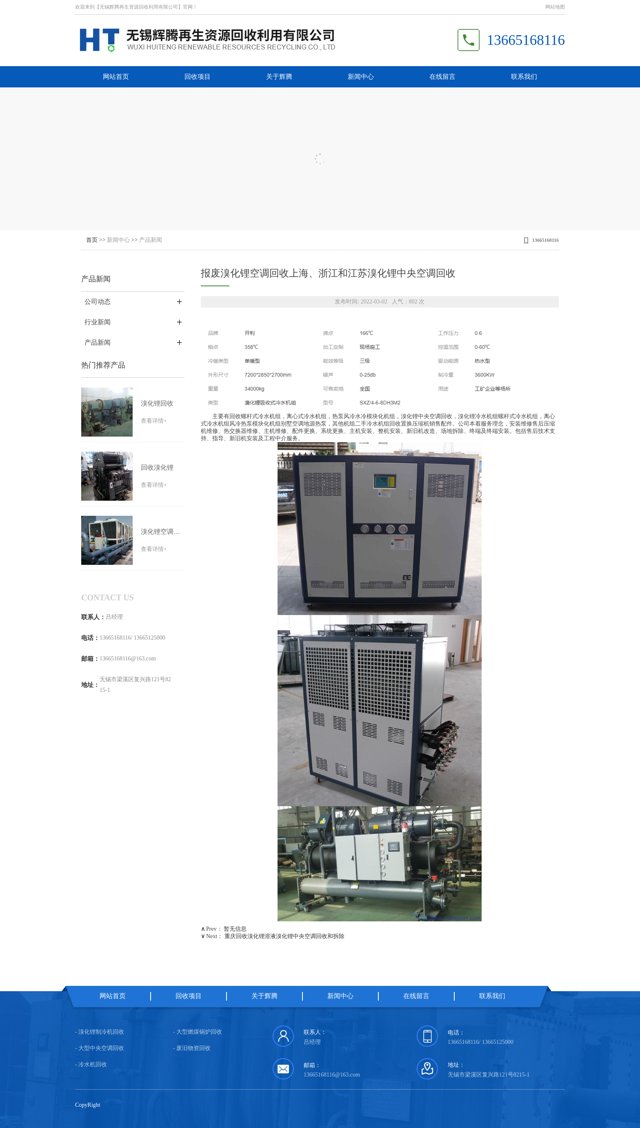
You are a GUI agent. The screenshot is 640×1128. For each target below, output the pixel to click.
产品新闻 (150, 240)
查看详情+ (154, 421)
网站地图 (555, 7)
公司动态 (97, 301)
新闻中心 (361, 76)
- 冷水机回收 (91, 1064)
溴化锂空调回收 (161, 531)
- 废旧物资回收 (192, 1048)
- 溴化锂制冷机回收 (99, 1032)
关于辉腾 (279, 76)
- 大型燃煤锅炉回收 (197, 1032)
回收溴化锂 (157, 467)
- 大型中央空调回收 (99, 1048)
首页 (92, 240)
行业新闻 (97, 322)
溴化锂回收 (157, 403)
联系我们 (524, 76)
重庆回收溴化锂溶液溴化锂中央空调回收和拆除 (284, 936)
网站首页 (116, 76)
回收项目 (197, 76)
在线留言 (442, 76)
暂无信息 (235, 929)
